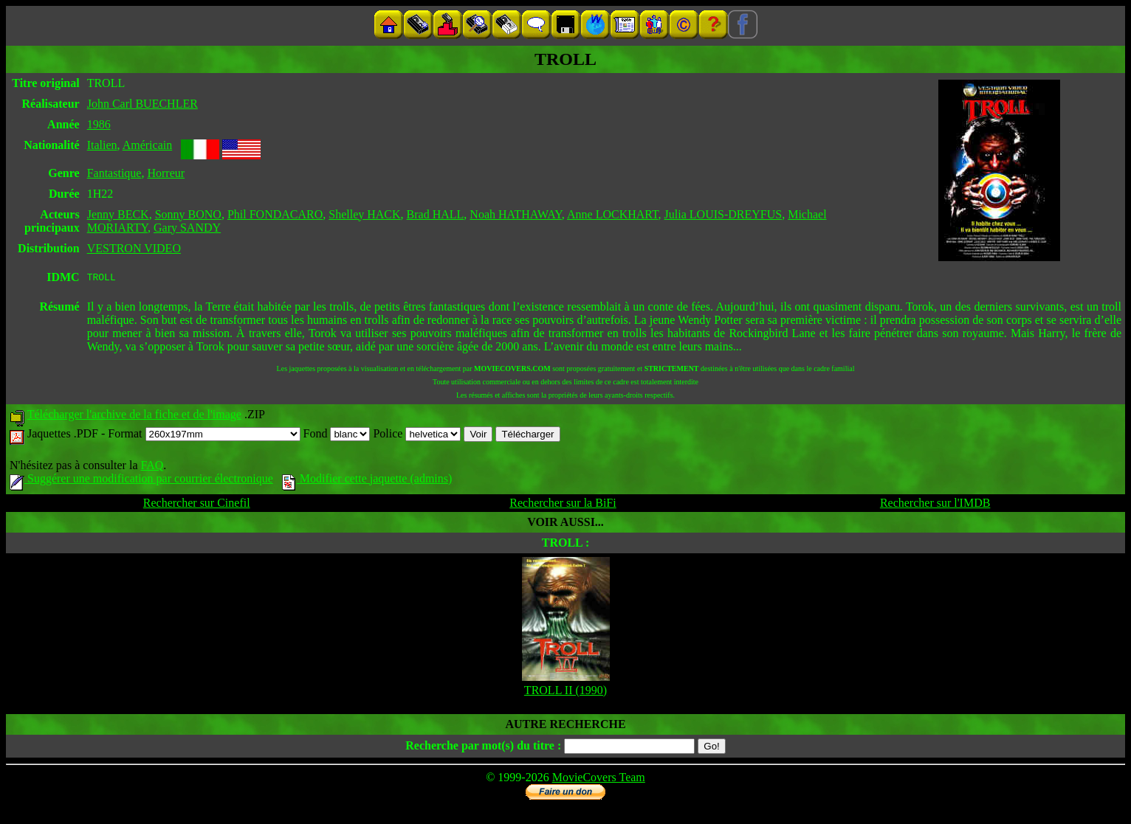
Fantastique (114, 173)
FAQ (151, 467)
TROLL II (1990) (565, 692)
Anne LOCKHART (613, 214)
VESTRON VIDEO (134, 248)
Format (204, 435)
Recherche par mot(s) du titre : (483, 747)
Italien (102, 145)
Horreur (166, 173)
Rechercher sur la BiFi (562, 505)
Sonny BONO (188, 214)
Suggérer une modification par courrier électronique (141, 480)
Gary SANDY (187, 227)
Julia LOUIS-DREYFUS (723, 214)
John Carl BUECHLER (142, 103)
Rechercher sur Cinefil (196, 505)
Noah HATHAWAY (516, 214)
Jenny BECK (118, 214)
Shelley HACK (364, 214)
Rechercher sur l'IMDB (935, 505)
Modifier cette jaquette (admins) (367, 480)
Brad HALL (435, 214)
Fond (337, 435)
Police (417, 435)
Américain (148, 145)
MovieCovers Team (598, 779)
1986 (99, 124)
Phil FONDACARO (275, 214)
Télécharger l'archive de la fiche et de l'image (134, 416)
